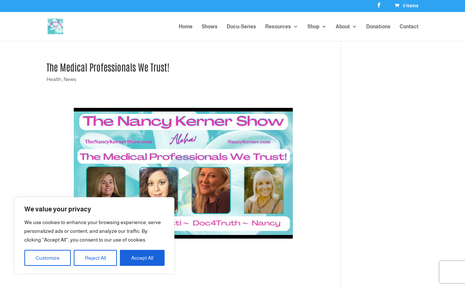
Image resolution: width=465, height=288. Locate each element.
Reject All (95, 258)
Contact (409, 26)
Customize (48, 258)
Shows (210, 26)
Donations (378, 26)
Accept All (142, 258)
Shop (313, 26)
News (70, 79)
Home (186, 26)
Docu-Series (241, 26)
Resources (278, 26)
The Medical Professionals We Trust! (108, 67)
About (343, 26)
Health (53, 79)
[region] (94, 235)
